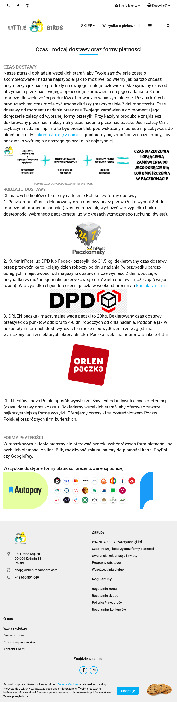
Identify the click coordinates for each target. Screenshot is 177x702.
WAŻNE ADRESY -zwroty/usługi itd (117, 542)
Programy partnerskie (19, 642)
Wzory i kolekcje (15, 628)
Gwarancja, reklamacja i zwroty (114, 556)
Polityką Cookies (67, 684)
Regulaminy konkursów (109, 609)
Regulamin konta (104, 589)
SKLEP (88, 26)
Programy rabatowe (106, 562)
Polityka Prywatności (107, 602)
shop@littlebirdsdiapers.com (36, 570)
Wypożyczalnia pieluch (108, 569)
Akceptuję (127, 691)
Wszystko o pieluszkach (122, 26)
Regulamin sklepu (105, 595)
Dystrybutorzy (13, 635)
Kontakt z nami (14, 649)
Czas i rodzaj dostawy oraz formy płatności (123, 549)
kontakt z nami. (151, 285)
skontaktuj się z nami (57, 134)
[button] (159, 6)
